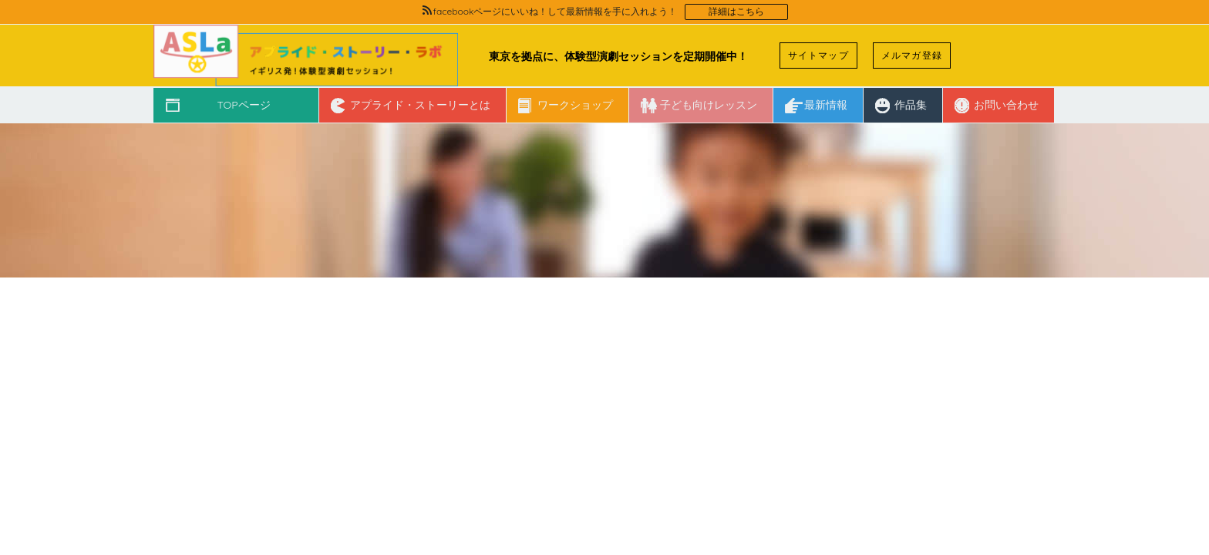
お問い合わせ (1006, 105)
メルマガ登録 (911, 55)
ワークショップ (575, 105)
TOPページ (243, 105)
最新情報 (825, 105)
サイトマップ (818, 55)
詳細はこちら (736, 11)
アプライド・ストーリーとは (420, 105)
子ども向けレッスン (708, 105)
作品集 (910, 105)
